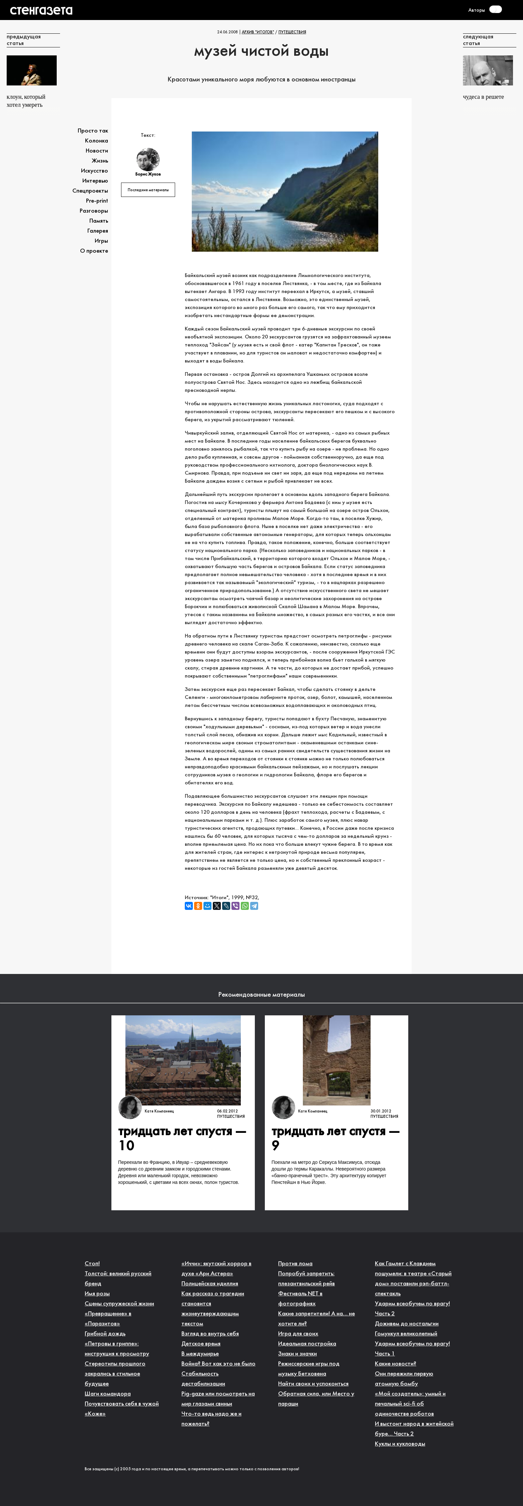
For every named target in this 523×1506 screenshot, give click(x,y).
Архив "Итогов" (258, 32)
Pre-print (97, 201)
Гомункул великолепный (406, 1334)
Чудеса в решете (483, 97)
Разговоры (94, 211)
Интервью (95, 181)
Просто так (93, 131)
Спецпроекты (90, 191)
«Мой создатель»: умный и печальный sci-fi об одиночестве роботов (410, 1404)
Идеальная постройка (307, 1344)
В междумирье (200, 1354)
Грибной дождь (105, 1334)
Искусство (94, 171)
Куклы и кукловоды (400, 1444)
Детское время (200, 1344)
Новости (97, 151)
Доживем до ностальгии (407, 1324)
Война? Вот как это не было (218, 1364)
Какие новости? (395, 1364)
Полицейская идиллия (209, 1284)
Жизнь (100, 161)
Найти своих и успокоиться (313, 1384)
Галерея (97, 231)
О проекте (94, 251)
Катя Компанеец (159, 1111)
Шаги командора (108, 1394)
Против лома (295, 1264)
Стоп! (92, 1264)
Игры (101, 241)
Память (98, 221)
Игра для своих (298, 1334)
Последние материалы (148, 190)
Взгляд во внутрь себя (210, 1334)
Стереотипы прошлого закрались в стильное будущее (115, 1374)
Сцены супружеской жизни (119, 1304)
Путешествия (292, 32)
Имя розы (97, 1294)
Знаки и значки (297, 1354)
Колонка (96, 141)
